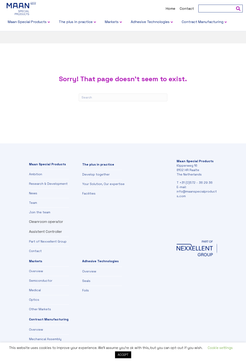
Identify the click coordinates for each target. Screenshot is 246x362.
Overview (36, 271)
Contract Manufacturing (40, 35)
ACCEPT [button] (123, 355)
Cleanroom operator (46, 221)
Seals (86, 281)
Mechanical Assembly (45, 339)
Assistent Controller (45, 231)
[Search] (223, 9)
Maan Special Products (38, 21)
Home (159, 8)
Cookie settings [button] (220, 348)
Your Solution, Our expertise (103, 184)
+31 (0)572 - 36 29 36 (196, 183)
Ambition (35, 174)
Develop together (96, 174)
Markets (123, 21)
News (33, 193)
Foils (85, 290)
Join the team (39, 212)
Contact (175, 8)
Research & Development (48, 184)
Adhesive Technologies (161, 21)
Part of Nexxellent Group (47, 241)
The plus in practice (87, 21)
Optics (34, 300)
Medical (35, 290)
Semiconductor (40, 281)
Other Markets (40, 309)
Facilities (89, 193)
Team (33, 203)
